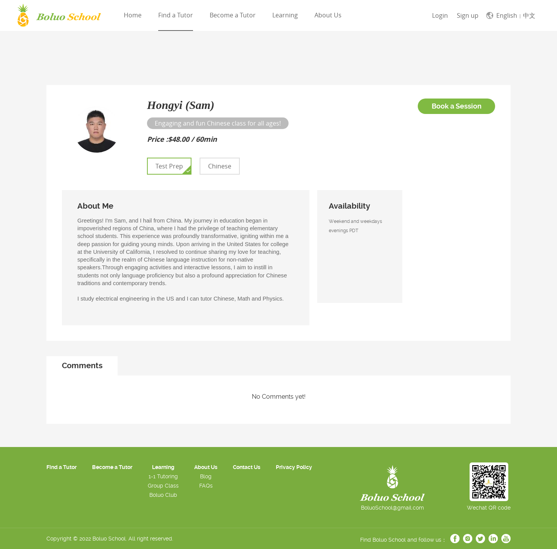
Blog (206, 476)
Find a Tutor (175, 15)
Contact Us (246, 467)
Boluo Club (163, 495)
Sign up (467, 15)
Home (133, 15)
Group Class (163, 486)
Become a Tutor (233, 15)
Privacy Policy (294, 467)
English (506, 15)
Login (440, 15)
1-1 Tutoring (163, 476)
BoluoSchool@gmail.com (392, 508)
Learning (285, 15)
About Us (328, 15)
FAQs (206, 486)
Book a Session (457, 106)
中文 (529, 15)
